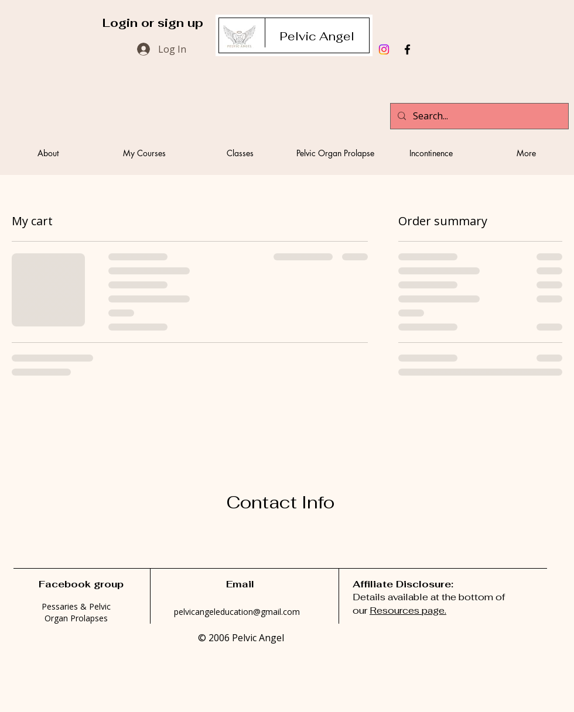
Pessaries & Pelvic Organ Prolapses (76, 612)
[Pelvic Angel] (317, 36)
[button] (144, 152)
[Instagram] (384, 49)
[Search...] (478, 116)
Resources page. (408, 610)
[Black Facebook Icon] (407, 49)
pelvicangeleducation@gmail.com (237, 611)
